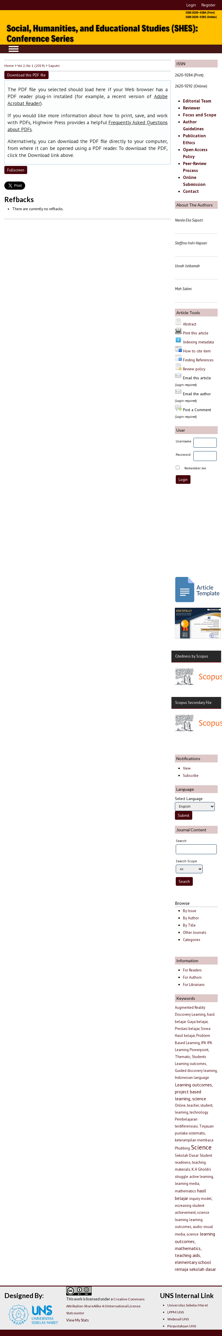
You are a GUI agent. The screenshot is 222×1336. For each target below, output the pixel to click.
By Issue (189, 910)
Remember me (195, 468)
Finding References (198, 360)
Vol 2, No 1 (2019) (31, 65)
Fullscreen (15, 170)
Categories (191, 939)
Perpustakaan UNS (181, 1326)
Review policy (194, 368)
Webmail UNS (178, 1319)
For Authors (192, 977)
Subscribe (191, 775)
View (186, 768)
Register (208, 5)
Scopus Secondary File (193, 702)
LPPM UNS (175, 1312)
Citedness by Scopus (191, 656)
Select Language (189, 798)
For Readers (192, 970)
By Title (189, 925)
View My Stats (77, 1320)
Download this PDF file (26, 75)
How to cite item (197, 351)
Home (9, 65)
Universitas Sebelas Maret (187, 1305)
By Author (191, 918)
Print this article (195, 333)
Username (183, 441)
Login (191, 5)
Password (183, 454)
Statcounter (75, 1313)
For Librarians (194, 984)
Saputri (54, 65)
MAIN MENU (13, 49)
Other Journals (194, 932)
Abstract (189, 324)
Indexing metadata (198, 342)
